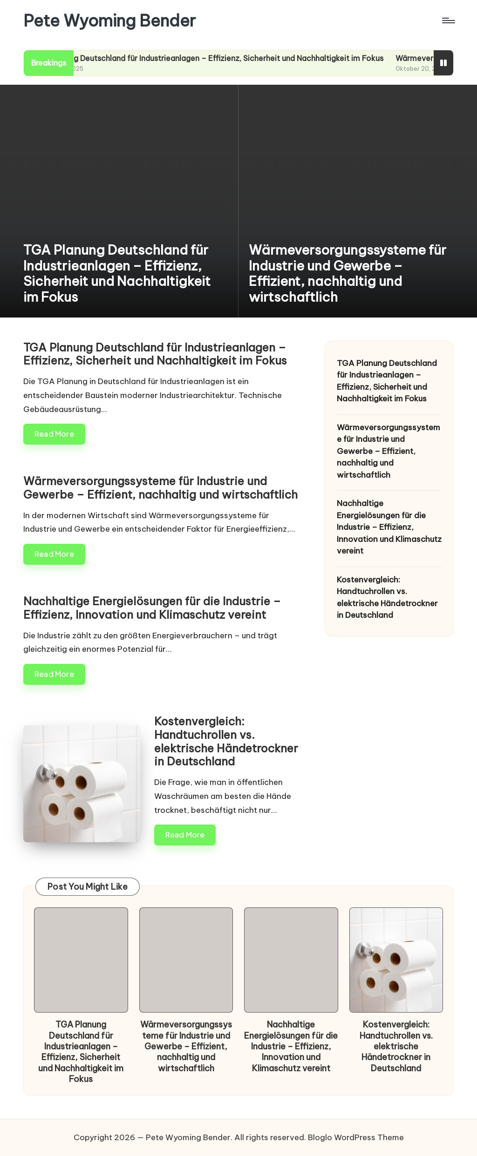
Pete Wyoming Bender (109, 21)
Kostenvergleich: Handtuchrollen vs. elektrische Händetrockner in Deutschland (226, 741)
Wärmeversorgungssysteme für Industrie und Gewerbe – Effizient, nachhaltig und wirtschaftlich (347, 273)
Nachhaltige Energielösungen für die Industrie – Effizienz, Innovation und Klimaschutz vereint (152, 608)
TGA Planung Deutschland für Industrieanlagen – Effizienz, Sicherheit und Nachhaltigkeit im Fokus (225, 58)
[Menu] (448, 20)
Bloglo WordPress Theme (356, 1137)
